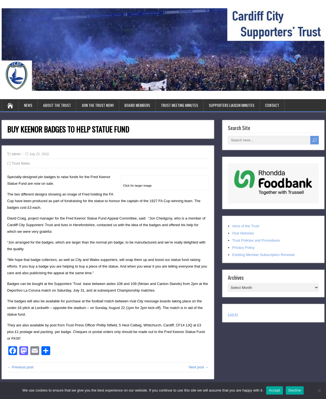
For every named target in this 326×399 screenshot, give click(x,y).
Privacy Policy (243, 247)
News (28, 105)
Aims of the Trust (245, 226)
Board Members (137, 105)
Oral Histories (243, 233)
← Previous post (20, 367)
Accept (274, 390)
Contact (272, 105)
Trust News (21, 163)
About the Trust (57, 105)
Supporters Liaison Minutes (231, 105)
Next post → (199, 367)
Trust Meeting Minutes (179, 105)
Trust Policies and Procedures (256, 240)
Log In (233, 314)
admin (16, 154)
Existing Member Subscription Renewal (263, 255)
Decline (294, 390)
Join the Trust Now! (98, 105)
